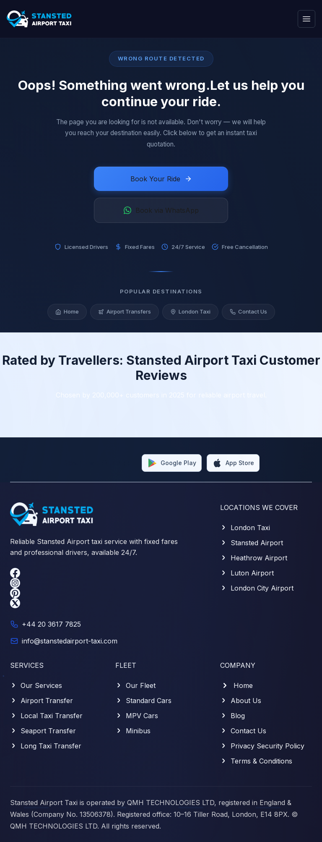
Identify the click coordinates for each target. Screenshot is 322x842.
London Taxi (190, 313)
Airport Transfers (124, 313)
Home (67, 313)
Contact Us (248, 313)
